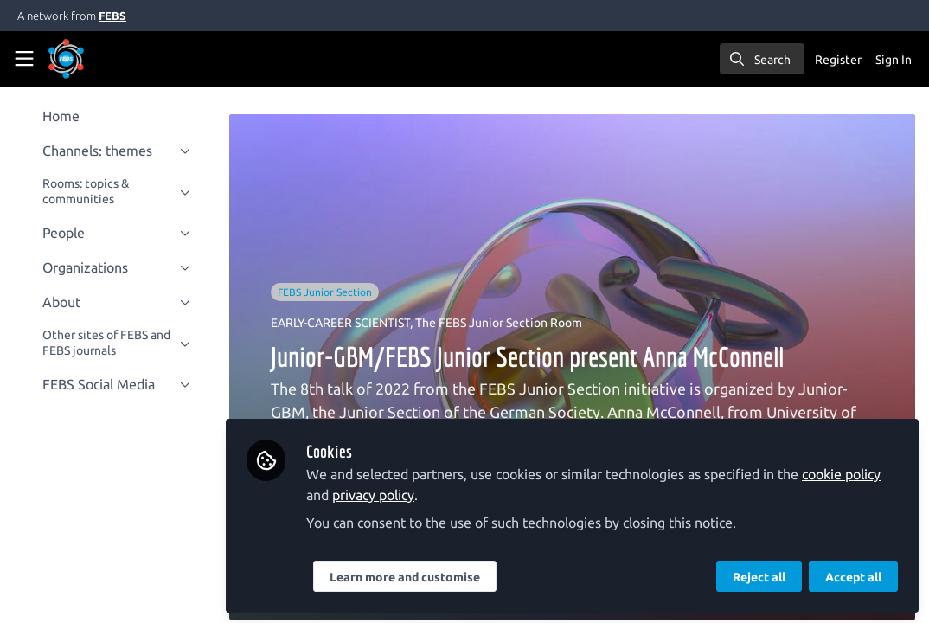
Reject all (759, 577)
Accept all (853, 577)
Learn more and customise (411, 577)
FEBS (112, 16)
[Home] (89, 59)
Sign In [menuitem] (893, 60)
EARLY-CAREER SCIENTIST (346, 323)
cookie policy (847, 474)
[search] (762, 58)
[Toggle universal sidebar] (24, 59)
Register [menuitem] (838, 60)
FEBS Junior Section (331, 292)
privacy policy (379, 495)
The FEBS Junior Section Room (504, 323)
